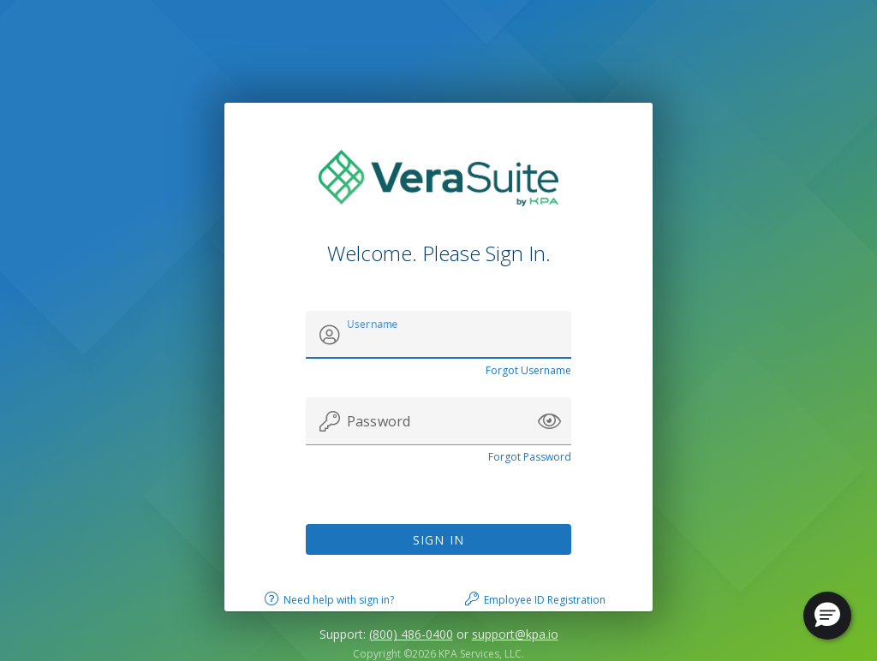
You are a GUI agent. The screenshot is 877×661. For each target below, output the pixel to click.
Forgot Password (529, 457)
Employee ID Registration (545, 600)
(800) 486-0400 (411, 634)
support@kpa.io (515, 634)
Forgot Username (528, 370)
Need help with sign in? (338, 600)
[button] (549, 421)
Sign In (439, 540)
